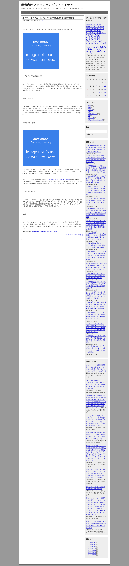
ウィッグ (91, 118)
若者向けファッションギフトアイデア (47, 4)
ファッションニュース (95, 120)
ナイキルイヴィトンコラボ (95, 27)
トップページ (26, 12)
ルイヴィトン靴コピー (93, 35)
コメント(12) (78, 235)
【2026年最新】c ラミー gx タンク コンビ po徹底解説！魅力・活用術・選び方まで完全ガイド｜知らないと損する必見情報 (96, 255)
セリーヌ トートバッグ (93, 25)
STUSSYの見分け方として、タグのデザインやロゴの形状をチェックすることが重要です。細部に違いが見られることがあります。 (95, 384)
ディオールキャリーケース (95, 29)
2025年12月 (92, 551)
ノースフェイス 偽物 (93, 37)
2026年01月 (92, 549)
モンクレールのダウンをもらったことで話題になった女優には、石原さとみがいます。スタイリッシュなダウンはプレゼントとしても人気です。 (95, 473)
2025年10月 (92, 555)
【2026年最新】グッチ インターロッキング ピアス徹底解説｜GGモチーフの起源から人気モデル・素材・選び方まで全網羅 (96, 213)
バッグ (90, 110)
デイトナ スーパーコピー (94, 41)
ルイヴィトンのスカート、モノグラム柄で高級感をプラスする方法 (48, 18)
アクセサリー (92, 114)
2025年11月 (92, 553)
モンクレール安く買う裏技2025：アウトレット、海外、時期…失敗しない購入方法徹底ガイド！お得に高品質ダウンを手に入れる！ (96, 328)
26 (90, 95)
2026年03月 (92, 544)
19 (90, 92)
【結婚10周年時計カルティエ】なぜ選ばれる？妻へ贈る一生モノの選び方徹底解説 (95, 245)
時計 (89, 106)
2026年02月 (92, 546)
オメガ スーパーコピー (93, 31)
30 (102, 95)
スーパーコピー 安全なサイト (96, 33)
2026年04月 (92, 542)
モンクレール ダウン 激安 (94, 47)
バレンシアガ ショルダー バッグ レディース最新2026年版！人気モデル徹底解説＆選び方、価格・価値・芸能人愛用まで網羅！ (96, 225)
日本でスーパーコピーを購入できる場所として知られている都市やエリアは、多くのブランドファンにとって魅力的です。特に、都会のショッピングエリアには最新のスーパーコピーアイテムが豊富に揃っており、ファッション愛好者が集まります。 (95, 506)
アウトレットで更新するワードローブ (44, 231)
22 (99, 92)
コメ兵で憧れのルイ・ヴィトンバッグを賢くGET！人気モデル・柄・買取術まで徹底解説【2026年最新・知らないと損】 (96, 190)
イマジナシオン (54, 179)
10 (105, 86)
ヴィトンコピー (64, 179)
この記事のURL (68, 235)
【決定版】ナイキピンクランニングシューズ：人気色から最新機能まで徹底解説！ (95, 276)
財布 (89, 108)
